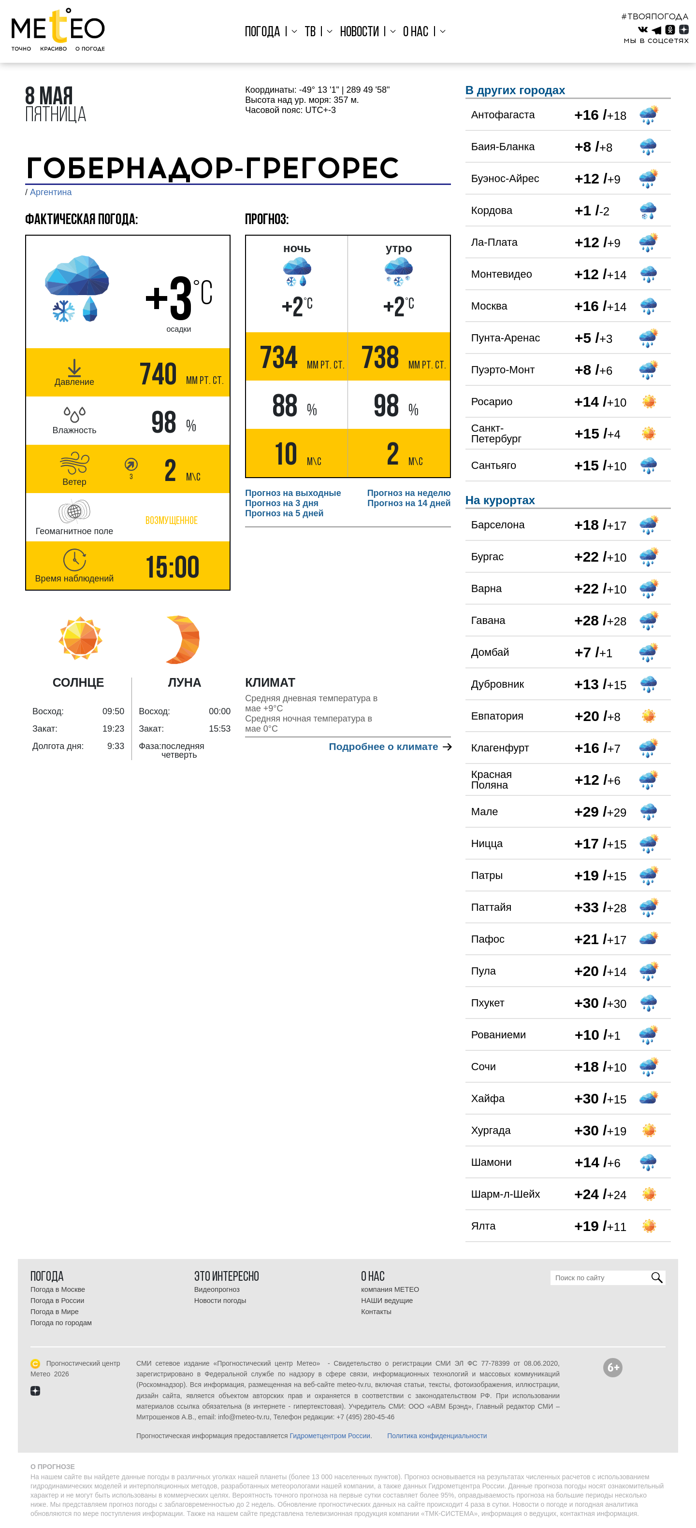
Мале (484, 812)
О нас (412, 32)
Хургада (491, 1130)
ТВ (313, 32)
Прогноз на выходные (293, 493)
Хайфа (488, 1098)
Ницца (487, 843)
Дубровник (497, 684)
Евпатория (497, 716)
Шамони (491, 1162)
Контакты (376, 1312)
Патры (487, 875)
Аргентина (51, 192)
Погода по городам (61, 1323)
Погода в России (57, 1300)
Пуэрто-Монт (503, 370)
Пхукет (488, 1003)
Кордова (491, 210)
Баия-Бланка (503, 147)
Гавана (488, 620)
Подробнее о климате (390, 746)
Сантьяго (494, 465)
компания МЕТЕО (390, 1289)
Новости (359, 32)
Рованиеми (498, 1035)
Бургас (487, 557)
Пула (483, 971)
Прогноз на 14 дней (408, 503)
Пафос (488, 939)
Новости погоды (220, 1300)
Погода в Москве (57, 1289)
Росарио (492, 402)
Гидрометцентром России (330, 1436)
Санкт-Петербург (496, 433)
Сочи (483, 1067)
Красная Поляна (491, 779)
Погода (269, 32)
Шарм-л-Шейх (505, 1194)
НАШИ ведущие (387, 1300)
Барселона (498, 525)
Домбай (490, 652)
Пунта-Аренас (505, 338)
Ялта (483, 1226)
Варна (486, 588)
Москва (489, 306)
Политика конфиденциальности (437, 1436)
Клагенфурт (500, 748)
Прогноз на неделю (409, 493)
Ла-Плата (494, 242)
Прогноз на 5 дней (284, 513)
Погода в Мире (54, 1312)
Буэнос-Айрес (505, 178)
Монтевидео (501, 274)
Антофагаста (503, 115)
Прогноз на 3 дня (282, 503)
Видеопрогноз (217, 1289)
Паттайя (491, 907)
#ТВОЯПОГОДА (655, 16)
